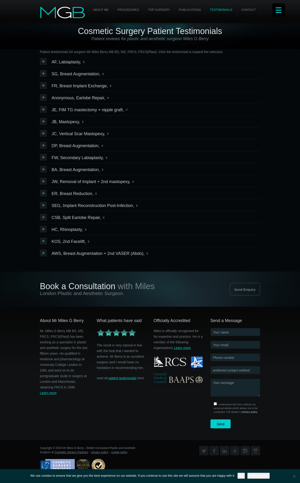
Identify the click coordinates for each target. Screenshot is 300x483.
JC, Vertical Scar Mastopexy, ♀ (80, 133)
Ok (241, 475)
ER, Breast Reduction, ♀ (75, 193)
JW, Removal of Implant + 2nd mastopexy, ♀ (93, 181)
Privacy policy (258, 475)
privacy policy (250, 411)
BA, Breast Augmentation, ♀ (78, 169)
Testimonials (221, 10)
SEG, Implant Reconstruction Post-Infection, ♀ (95, 205)
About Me (101, 10)
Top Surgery (159, 10)
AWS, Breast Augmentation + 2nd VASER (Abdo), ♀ (100, 253)
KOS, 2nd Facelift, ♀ (71, 241)
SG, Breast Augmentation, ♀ (78, 74)
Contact (248, 10)
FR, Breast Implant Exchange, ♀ (82, 86)
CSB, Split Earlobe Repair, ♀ (78, 217)
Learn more (48, 393)
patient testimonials (122, 378)
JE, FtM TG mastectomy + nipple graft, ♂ (90, 109)
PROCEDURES (128, 10)
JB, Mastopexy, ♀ (68, 121)
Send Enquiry (244, 289)
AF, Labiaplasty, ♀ (68, 62)
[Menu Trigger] (278, 10)
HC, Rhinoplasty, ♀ (69, 229)
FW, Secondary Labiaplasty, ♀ (80, 157)
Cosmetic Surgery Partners (71, 452)
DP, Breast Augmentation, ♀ (78, 145)
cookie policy (119, 452)
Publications (190, 10)
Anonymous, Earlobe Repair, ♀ (81, 98)
